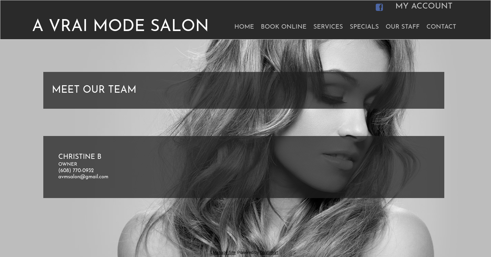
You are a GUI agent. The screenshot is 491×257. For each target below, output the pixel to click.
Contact (441, 27)
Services (328, 27)
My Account (423, 6)
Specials (364, 27)
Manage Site (224, 252)
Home (244, 27)
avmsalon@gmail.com (83, 177)
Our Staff (403, 27)
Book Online (284, 27)
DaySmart (269, 252)
